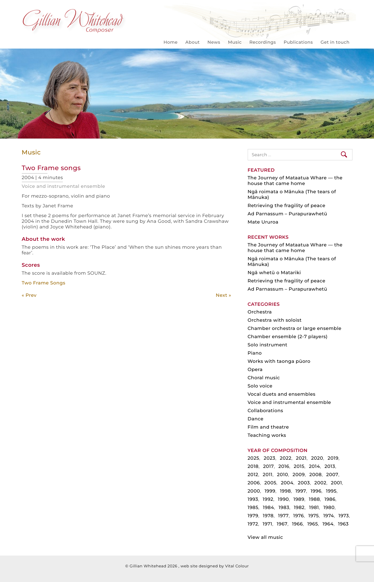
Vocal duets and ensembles (281, 394)
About (192, 42)
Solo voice (260, 386)
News (213, 42)
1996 (316, 491)
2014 (314, 466)
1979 (253, 516)
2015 (299, 466)
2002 (320, 483)
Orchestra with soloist (275, 320)
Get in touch (335, 42)
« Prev (29, 295)
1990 (283, 499)
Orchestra (260, 312)
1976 (298, 516)
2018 (253, 466)
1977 (283, 516)
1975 (313, 516)
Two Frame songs (51, 168)
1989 (298, 499)
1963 (343, 524)
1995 (331, 491)
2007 (332, 474)
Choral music (264, 378)
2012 (253, 474)
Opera (255, 369)
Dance (256, 419)
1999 (270, 491)
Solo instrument (267, 345)
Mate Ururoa (263, 222)
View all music (265, 537)
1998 (285, 491)
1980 (329, 507)
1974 (328, 516)
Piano (255, 353)
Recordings (262, 42)
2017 (268, 466)
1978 (268, 516)
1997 (300, 491)
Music (235, 42)
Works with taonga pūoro (279, 361)
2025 (253, 458)
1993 (253, 499)
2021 (301, 458)
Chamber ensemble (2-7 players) (288, 336)
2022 (285, 458)
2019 (333, 458)
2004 (287, 483)
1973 (343, 516)
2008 (315, 474)
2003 (304, 483)
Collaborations (265, 410)
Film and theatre (268, 427)
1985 (253, 507)
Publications (298, 42)
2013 (329, 466)
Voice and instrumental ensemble (63, 186)
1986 (329, 499)
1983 (284, 507)
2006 (254, 483)
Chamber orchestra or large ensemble (295, 328)
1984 (268, 507)
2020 (317, 458)
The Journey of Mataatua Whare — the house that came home (295, 180)
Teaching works (267, 435)
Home (171, 42)
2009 (299, 474)
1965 (312, 524)
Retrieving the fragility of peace (286, 205)
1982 (299, 507)
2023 (269, 458)
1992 (268, 499)
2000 (254, 491)
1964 (327, 524)
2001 (336, 483)
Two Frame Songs (43, 283)
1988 (314, 499)
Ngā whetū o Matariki (274, 272)
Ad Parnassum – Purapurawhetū (287, 214)
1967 (282, 524)
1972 (253, 524)
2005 (270, 483)
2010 (282, 474)
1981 (314, 507)
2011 (268, 474)
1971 (267, 524)
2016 (283, 466)
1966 (297, 524)
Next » (223, 295)
